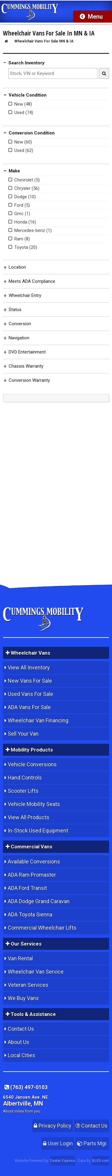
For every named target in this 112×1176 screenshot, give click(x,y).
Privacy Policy (52, 1125)
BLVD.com (100, 1161)
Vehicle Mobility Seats (34, 804)
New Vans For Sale (30, 681)
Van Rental (20, 958)
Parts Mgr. (92, 1143)
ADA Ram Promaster (32, 875)
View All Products (28, 817)
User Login (58, 1143)
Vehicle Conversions (32, 764)
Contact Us (21, 1029)
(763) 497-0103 (25, 1087)
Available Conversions (34, 861)
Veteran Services (28, 985)
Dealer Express (62, 1161)
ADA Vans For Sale (29, 707)
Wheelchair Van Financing (38, 720)
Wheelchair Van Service (36, 971)
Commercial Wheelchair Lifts (42, 927)
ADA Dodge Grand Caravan (39, 901)
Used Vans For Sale (30, 694)
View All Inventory (29, 667)
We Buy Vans (23, 998)
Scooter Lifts (23, 791)
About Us (18, 1042)
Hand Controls (25, 777)
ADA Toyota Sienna (30, 914)
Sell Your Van (23, 733)
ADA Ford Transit (27, 888)
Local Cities (21, 1055)
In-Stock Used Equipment (38, 830)
